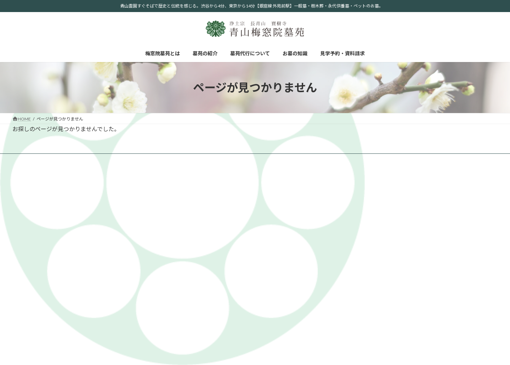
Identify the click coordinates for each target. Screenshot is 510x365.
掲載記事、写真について (374, 216)
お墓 (437, 198)
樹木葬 (439, 226)
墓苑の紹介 (73, 160)
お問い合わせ (446, 256)
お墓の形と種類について (374, 284)
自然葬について (366, 274)
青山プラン (443, 207)
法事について (364, 302)
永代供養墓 (443, 216)
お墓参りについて (368, 293)
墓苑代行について (115, 160)
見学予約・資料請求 (200, 160)
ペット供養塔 (446, 235)
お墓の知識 (156, 160)
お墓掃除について (368, 312)
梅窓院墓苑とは (34, 160)
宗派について (364, 265)
